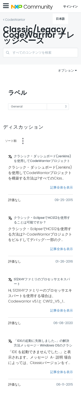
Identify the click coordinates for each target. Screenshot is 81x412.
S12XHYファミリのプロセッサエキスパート (42, 281)
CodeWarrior (15, 19)
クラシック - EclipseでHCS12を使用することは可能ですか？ (42, 220)
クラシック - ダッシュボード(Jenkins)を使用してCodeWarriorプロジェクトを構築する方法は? (42, 158)
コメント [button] (23, 141)
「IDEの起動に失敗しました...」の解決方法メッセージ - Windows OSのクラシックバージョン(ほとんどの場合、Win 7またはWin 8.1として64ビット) (43, 343)
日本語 (60, 19)
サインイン (70, 6)
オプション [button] (66, 70)
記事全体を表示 (61, 187)
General (16, 106)
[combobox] (40, 52)
